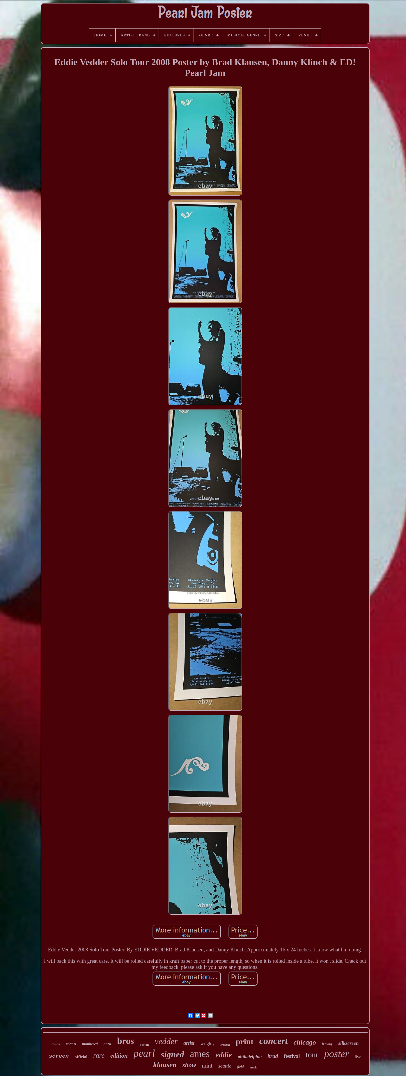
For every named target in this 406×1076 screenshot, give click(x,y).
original (225, 1044)
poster (336, 1053)
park (107, 1044)
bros (125, 1041)
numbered (90, 1044)
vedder (166, 1041)
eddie (223, 1055)
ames (200, 1054)
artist (188, 1043)
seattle (224, 1066)
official (81, 1056)
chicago (304, 1042)
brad (272, 1056)
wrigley (207, 1043)
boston (144, 1044)
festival (292, 1056)
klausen (165, 1065)
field (240, 1066)
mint (207, 1065)
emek (253, 1067)
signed (172, 1054)
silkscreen (348, 1043)
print (244, 1041)
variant (71, 1044)
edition (119, 1055)
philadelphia (250, 1056)
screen (59, 1056)
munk (56, 1044)
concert (273, 1041)
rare (98, 1055)
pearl (144, 1053)
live (358, 1056)
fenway (327, 1044)
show (189, 1065)
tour (312, 1054)
